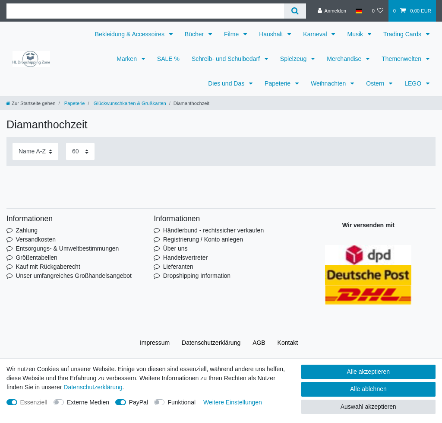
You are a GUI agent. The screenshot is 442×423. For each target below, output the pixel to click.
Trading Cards (403, 34)
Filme (232, 34)
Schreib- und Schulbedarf (227, 58)
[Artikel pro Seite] (80, 151)
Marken (128, 58)
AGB (259, 342)
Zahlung (27, 230)
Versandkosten (36, 239)
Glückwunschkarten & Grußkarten (129, 103)
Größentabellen (36, 257)
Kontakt (288, 342)
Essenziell (33, 402)
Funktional (181, 402)
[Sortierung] (35, 151)
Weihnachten (329, 83)
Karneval (315, 34)
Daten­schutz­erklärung (211, 342)
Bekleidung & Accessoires (130, 34)
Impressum (155, 342)
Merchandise (345, 58)
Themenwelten (402, 58)
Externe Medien (88, 402)
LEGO (413, 83)
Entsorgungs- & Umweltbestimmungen (67, 248)
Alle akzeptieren (368, 371)
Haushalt (271, 34)
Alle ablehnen (368, 388)
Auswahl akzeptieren (368, 406)
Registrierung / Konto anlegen (203, 239)
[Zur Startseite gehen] (30, 103)
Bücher (195, 34)
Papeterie (278, 83)
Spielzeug (294, 58)
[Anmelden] (332, 11)
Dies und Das (227, 83)
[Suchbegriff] (145, 11)
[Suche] (295, 11)
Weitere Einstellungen (232, 402)
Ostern (376, 83)
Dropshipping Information (196, 275)
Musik (355, 34)
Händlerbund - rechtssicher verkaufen (213, 230)
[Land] (359, 11)
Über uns (175, 248)
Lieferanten (178, 266)
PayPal (138, 402)
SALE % (168, 58)
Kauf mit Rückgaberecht (48, 266)
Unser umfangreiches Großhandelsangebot (74, 275)
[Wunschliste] (377, 11)
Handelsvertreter (185, 257)
